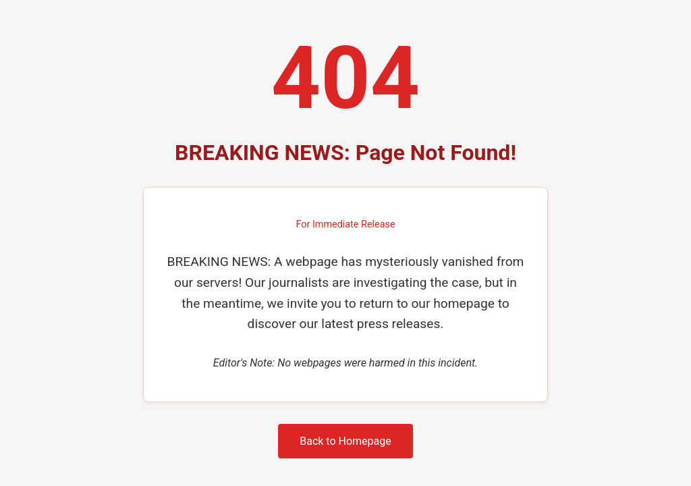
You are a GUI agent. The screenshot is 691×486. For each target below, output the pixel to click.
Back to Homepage (345, 441)
